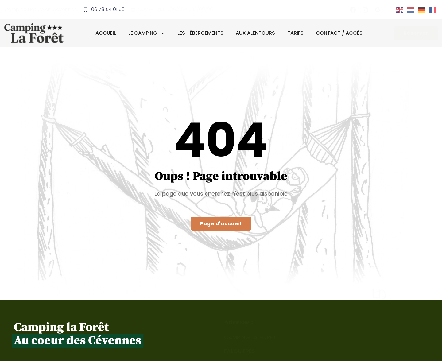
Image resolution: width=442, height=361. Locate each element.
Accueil (107, 33)
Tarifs (297, 33)
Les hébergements (202, 33)
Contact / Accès (340, 33)
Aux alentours (256, 33)
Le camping (148, 33)
